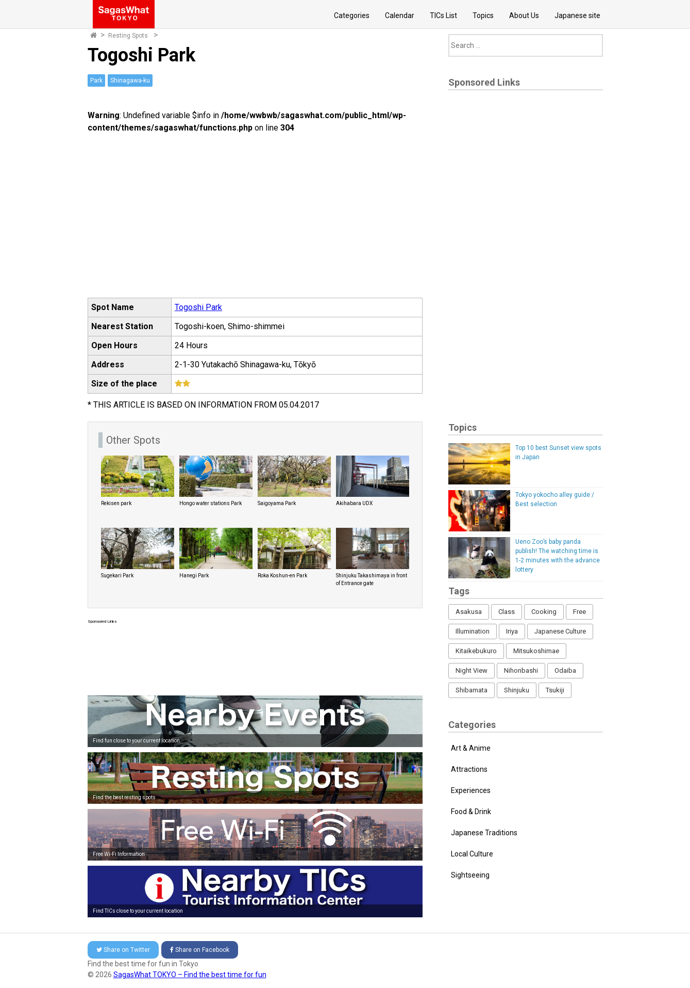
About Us (524, 15)
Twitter (123, 949)
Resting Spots (128, 35)
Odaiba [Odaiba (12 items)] (565, 670)
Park (96, 80)
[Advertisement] (255, 657)
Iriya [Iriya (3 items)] (512, 631)
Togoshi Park (198, 307)
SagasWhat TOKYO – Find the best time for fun (189, 974)
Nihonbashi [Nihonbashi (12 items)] (521, 670)
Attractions (469, 769)
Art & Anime (471, 748)
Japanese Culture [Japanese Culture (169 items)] (560, 631)
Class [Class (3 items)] (506, 612)
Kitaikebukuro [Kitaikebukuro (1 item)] (476, 651)
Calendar (399, 15)
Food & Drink (471, 811)
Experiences (471, 790)
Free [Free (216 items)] (579, 612)
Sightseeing (470, 875)
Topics (483, 15)
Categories (351, 15)
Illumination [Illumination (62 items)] (473, 631)
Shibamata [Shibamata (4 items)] (471, 690)
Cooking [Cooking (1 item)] (544, 612)
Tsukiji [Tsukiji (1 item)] (555, 690)
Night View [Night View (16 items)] (471, 670)
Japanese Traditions (484, 833)
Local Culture (472, 854)
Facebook (199, 949)
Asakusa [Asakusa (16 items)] (469, 612)
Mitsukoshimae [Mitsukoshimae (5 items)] (536, 651)
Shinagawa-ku (130, 80)
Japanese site (577, 15)
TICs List (443, 15)
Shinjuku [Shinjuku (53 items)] (516, 690)
